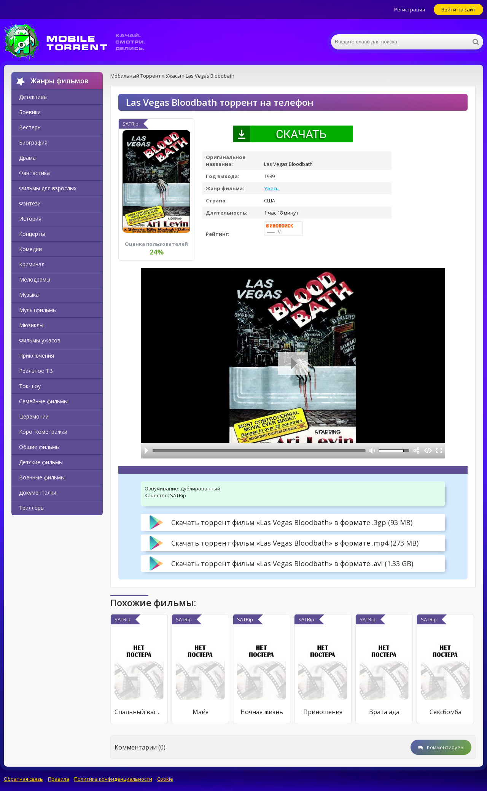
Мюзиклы (31, 325)
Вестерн (30, 127)
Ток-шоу (30, 386)
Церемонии (34, 416)
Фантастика (34, 173)
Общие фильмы (39, 446)
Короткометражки (43, 431)
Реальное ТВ (36, 370)
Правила (58, 778)
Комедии (30, 249)
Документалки (37, 492)
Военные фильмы (42, 477)
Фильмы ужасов (39, 340)
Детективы (33, 96)
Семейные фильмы (43, 401)
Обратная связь (23, 778)
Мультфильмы (38, 310)
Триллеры (32, 507)
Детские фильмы (41, 462)
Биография (33, 142)
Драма (27, 157)
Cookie (165, 778)
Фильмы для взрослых (47, 188)
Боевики (30, 112)
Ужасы (272, 188)
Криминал (32, 264)
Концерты (32, 233)
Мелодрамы (34, 279)
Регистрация (409, 9)
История (30, 218)
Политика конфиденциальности (113, 778)
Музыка (29, 294)
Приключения (36, 355)
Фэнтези (30, 203)
